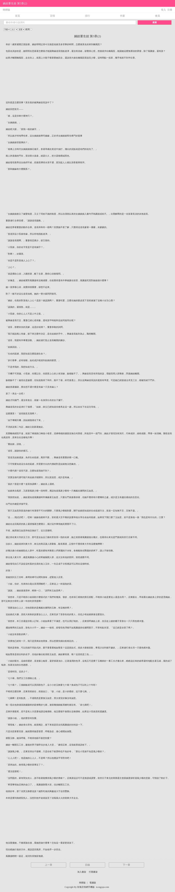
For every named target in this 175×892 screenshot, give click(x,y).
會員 (157, 15)
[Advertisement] (87, 80)
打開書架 (93, 872)
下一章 (126, 864)
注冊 (169, 9)
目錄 (87, 864)
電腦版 (92, 882)
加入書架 (81, 872)
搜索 (154, 22)
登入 (163, 9)
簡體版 (6, 9)
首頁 (17, 15)
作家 (122, 15)
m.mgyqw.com (102, 887)
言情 (52, 15)
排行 (87, 15)
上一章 (48, 864)
